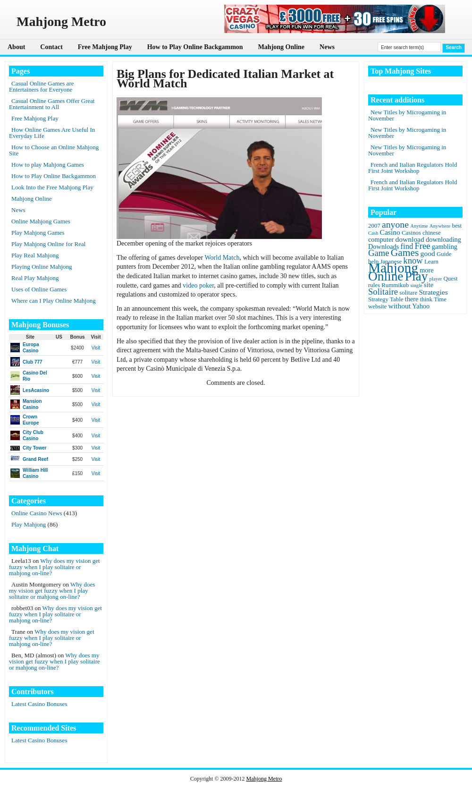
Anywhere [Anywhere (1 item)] (440, 226)
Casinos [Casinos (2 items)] (411, 233)
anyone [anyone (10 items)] (395, 224)
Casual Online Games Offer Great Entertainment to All (52, 104)
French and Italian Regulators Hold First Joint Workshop (412, 167)
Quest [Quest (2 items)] (451, 278)
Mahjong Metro (264, 778)
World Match (221, 257)
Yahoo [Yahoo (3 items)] (421, 306)
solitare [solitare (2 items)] (408, 292)
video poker (198, 285)
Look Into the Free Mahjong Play (52, 187)
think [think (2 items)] (426, 299)
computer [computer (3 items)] (381, 239)
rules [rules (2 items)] (374, 285)
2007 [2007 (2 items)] (374, 225)
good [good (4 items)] (428, 253)
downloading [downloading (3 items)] (443, 239)
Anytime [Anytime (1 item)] (419, 226)
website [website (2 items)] (377, 306)
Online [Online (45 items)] (385, 276)
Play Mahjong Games (38, 232)
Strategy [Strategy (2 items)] (378, 299)
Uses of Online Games (39, 289)
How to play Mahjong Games (47, 164)
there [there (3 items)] (412, 299)
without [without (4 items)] (399, 306)
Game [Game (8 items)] (378, 253)
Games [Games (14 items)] (405, 252)
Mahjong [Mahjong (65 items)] (393, 267)
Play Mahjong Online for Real (48, 243)
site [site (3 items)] (428, 285)
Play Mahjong (28, 524)
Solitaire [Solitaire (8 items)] (383, 292)
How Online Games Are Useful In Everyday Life (52, 132)
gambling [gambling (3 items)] (444, 246)
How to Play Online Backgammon (195, 47)
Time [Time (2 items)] (440, 299)
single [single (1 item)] (416, 285)
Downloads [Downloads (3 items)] (383, 246)
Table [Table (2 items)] (396, 299)
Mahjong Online (281, 47)
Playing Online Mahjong (41, 266)
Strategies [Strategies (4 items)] (433, 292)
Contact (51, 47)
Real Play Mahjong (35, 277)
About (16, 47)
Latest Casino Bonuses (39, 703)
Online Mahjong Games (40, 221)
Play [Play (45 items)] (416, 276)
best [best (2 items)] (457, 225)
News (327, 47)
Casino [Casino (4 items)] (390, 232)
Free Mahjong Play (105, 47)
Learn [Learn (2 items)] (431, 261)
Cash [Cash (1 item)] (373, 233)
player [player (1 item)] (436, 278)
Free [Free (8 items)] (422, 246)
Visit (96, 347)
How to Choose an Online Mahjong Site (54, 150)
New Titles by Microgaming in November (407, 115)
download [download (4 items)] (409, 239)
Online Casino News (36, 513)
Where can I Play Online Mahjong (53, 300)
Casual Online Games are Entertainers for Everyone (41, 86)
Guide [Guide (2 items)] (444, 254)
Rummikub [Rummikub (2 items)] (395, 285)
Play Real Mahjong (35, 255)
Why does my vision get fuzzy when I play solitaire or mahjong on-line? (54, 567)
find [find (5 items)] (407, 246)
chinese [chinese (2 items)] (431, 233)
